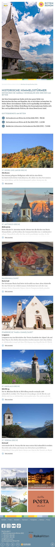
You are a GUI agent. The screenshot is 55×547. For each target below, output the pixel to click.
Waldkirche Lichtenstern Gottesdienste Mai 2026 (28, 126)
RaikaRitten (39, 536)
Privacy (48, 520)
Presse (10, 520)
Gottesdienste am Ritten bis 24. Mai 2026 (25, 118)
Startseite (4, 84)
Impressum (25, 520)
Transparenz (33, 520)
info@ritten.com (7, 539)
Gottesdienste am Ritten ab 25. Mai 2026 (25, 122)
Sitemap (41, 520)
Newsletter (17, 520)
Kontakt (4, 520)
